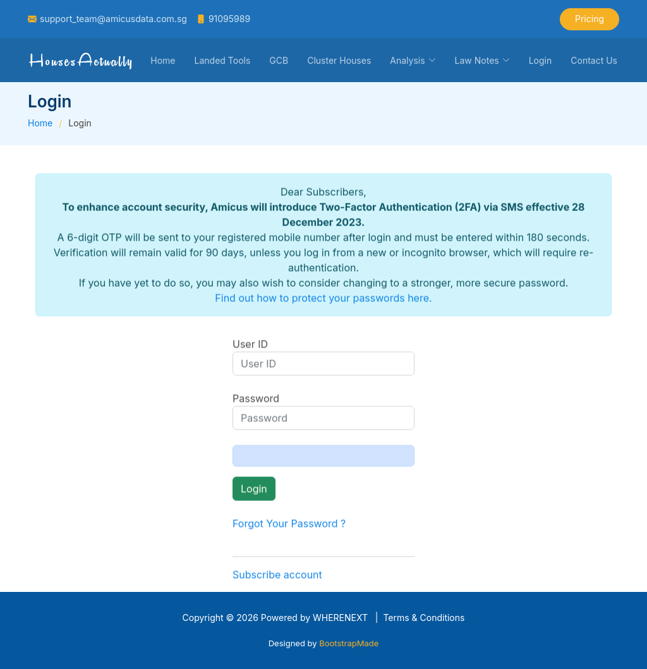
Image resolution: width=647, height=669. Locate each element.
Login (540, 60)
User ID (250, 347)
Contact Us (594, 60)
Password (256, 401)
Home (162, 60)
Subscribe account (277, 578)
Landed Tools (223, 60)
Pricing (589, 18)
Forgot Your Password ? (289, 527)
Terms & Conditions (423, 617)
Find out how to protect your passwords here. (323, 301)
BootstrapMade (348, 643)
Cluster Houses (339, 60)
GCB (278, 60)
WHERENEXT (340, 617)
